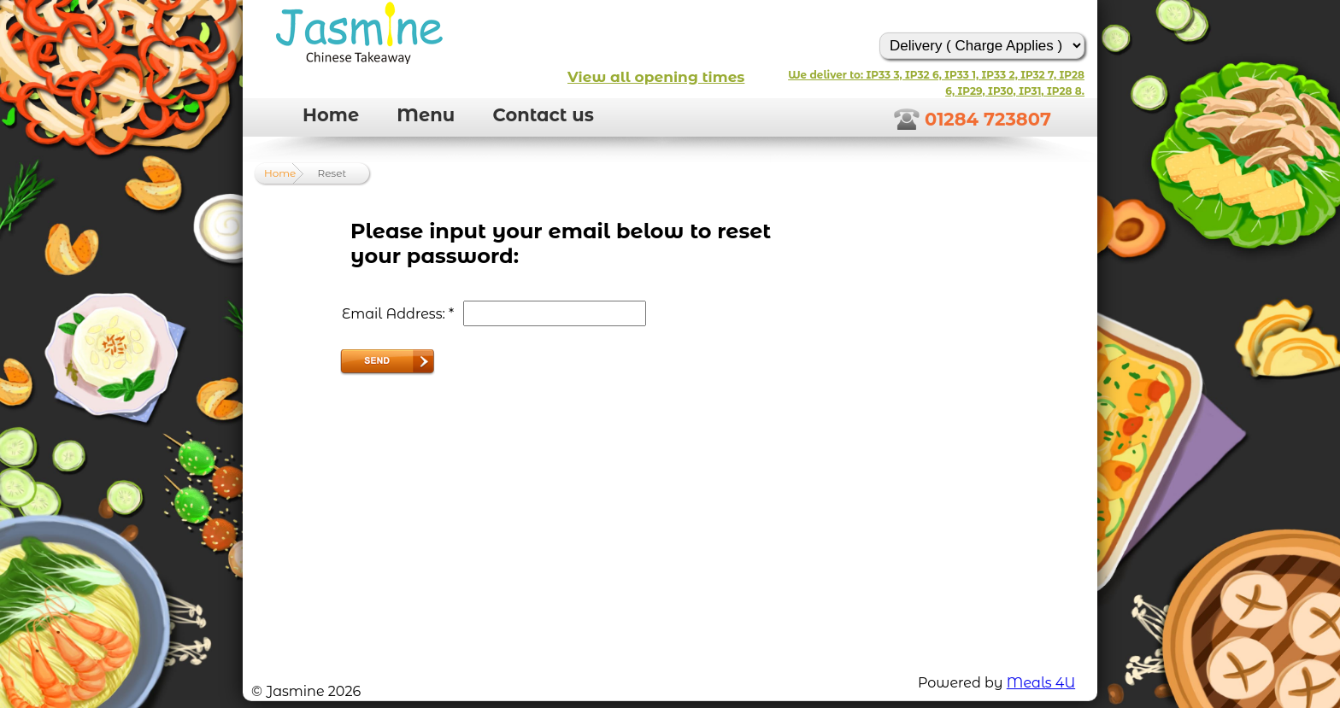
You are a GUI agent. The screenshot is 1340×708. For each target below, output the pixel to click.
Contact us (543, 115)
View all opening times (655, 76)
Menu (426, 115)
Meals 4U (1041, 683)
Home (331, 115)
